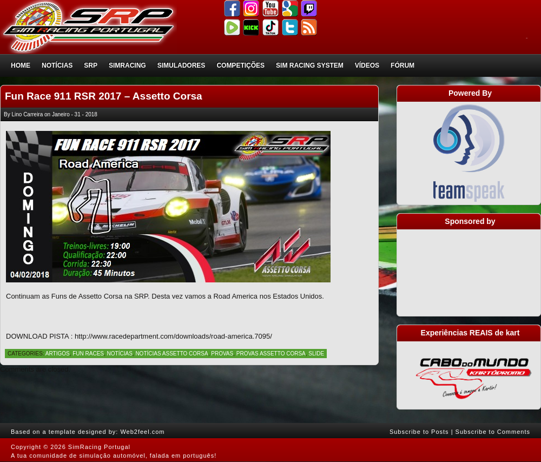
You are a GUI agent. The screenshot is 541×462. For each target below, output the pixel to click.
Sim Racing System (310, 65)
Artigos (57, 354)
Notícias (57, 65)
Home (20, 65)
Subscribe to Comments (493, 431)
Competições (240, 65)
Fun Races (88, 354)
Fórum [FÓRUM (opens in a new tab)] (402, 65)
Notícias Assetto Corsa (171, 354)
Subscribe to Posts (419, 431)
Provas (222, 354)
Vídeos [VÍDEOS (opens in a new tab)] (367, 65)
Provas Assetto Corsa (271, 354)
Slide (316, 354)
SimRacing (127, 65)
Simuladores (181, 65)
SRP (90, 65)
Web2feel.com (142, 431)
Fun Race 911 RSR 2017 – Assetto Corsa (103, 96)
